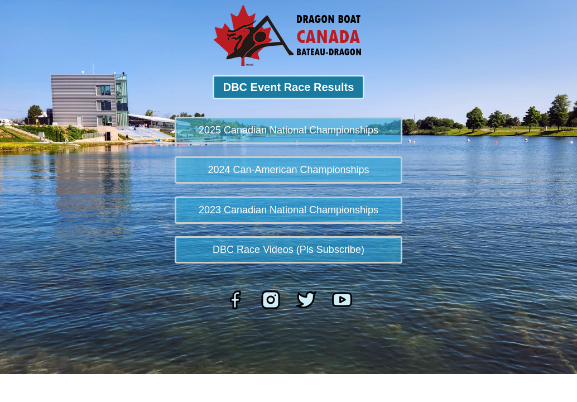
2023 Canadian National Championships (288, 210)
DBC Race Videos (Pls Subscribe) (288, 249)
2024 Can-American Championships (288, 169)
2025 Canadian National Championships (288, 130)
